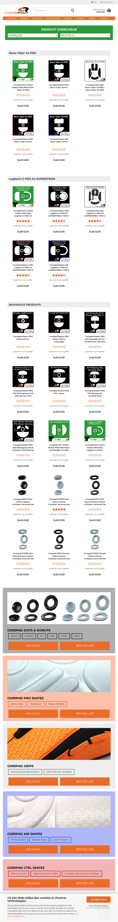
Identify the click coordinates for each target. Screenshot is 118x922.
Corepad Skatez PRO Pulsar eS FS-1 (23, 337)
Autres (104, 18)
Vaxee (92, 18)
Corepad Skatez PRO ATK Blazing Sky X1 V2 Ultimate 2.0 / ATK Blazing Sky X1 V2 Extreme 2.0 (23, 393)
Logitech (10, 18)
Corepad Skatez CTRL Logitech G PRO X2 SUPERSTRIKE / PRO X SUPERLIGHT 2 (23, 267)
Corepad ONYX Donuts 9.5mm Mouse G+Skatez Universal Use (59, 556)
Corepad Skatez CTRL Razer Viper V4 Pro (23, 140)
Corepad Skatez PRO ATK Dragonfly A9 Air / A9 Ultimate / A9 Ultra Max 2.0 (95, 339)
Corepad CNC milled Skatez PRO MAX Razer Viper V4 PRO (23, 87)
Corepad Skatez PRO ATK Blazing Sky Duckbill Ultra (95, 393)
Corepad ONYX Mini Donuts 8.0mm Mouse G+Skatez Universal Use (95, 501)
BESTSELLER (85, 645)
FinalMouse (53, 18)
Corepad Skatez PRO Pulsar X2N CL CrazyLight (59, 339)
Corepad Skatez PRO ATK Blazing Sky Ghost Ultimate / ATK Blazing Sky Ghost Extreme (23, 447)
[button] (93, 2)
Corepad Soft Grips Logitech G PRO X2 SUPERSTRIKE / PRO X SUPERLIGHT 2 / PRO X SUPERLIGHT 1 (94, 213)
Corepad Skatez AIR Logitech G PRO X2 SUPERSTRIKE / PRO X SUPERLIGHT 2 (59, 267)
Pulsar (36, 18)
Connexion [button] (107, 2)
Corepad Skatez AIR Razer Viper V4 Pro (59, 140)
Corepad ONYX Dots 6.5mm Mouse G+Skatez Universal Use (23, 501)
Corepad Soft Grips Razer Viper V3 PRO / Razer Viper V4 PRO (95, 87)
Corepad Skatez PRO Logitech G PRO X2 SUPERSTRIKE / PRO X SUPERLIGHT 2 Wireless (59, 213)
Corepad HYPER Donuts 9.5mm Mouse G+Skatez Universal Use (95, 556)
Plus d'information (98, 905)
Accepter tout (98, 899)
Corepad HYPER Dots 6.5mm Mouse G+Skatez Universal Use (59, 501)
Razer (24, 18)
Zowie (80, 18)
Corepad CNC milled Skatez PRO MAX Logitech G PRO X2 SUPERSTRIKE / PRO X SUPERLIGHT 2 (23, 213)
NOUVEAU (33, 645)
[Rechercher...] (72, 10)
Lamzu (68, 18)
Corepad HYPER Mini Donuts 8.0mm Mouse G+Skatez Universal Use (23, 556)
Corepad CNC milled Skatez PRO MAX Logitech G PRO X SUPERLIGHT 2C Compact (95, 447)
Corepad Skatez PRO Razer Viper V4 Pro (59, 86)
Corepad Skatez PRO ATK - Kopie (59, 392)
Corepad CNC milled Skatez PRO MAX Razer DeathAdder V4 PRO (59, 447)
